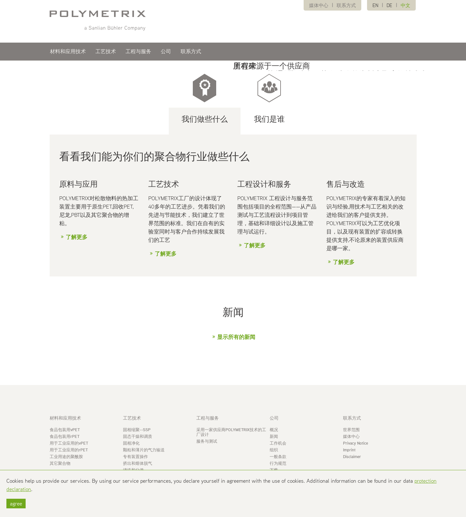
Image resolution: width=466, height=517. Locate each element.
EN (375, 5)
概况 (274, 430)
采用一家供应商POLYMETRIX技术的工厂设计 (231, 432)
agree (16, 503)
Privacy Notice (355, 443)
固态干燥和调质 (137, 436)
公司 (166, 51)
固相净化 (131, 443)
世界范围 (351, 430)
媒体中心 (318, 5)
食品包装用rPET (64, 436)
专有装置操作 (135, 457)
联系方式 (346, 5)
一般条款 (278, 457)
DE (389, 5)
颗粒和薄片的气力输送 (144, 450)
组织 (274, 450)
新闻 (274, 436)
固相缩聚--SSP (137, 430)
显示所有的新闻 (236, 337)
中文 (405, 5)
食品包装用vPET (65, 430)
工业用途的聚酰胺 (66, 457)
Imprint (349, 450)
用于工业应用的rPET (69, 450)
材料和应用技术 (68, 51)
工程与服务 (138, 51)
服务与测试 (206, 441)
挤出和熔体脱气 (137, 463)
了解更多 (76, 237)
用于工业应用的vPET (69, 443)
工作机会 (278, 443)
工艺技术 (105, 51)
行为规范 (278, 463)
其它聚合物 (60, 463)
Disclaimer (352, 457)
